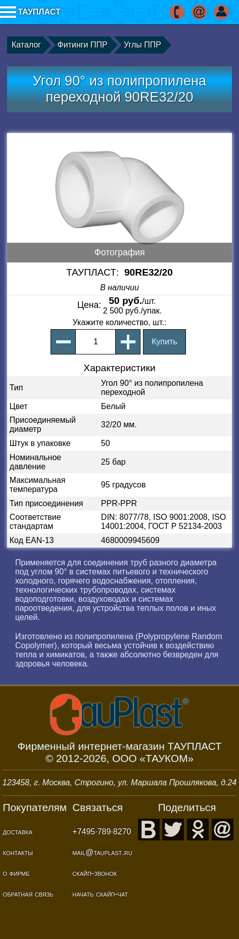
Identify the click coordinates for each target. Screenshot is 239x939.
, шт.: (120, 322)
